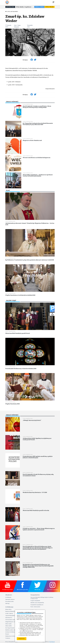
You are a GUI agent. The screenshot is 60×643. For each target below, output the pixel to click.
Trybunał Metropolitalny (10, 615)
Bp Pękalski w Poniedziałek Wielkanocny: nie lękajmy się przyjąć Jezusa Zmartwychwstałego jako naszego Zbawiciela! (38, 566)
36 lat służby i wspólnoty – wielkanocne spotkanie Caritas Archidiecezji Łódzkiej (25, 7)
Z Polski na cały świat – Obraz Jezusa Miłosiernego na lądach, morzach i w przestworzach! (39, 529)
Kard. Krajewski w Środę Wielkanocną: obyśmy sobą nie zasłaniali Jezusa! (38, 474)
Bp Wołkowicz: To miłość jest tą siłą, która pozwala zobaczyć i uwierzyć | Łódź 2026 (29, 260)
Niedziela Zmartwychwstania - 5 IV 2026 (35, 492)
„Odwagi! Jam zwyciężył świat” (32, 420)
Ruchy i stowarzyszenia (35, 606)
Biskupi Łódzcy (8, 609)
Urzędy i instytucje (9, 613)
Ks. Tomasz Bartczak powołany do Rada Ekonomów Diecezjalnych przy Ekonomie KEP (38, 123)
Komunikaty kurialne (9, 601)
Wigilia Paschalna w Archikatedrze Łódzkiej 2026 (20, 295)
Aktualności (8, 595)
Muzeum (7, 634)
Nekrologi (7, 603)
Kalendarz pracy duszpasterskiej (37, 602)
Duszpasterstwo (35, 595)
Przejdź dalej (21, 638)
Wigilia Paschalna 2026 (12, 404)
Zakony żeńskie (8, 626)
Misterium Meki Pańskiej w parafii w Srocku (36, 510)
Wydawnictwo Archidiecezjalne (11, 636)
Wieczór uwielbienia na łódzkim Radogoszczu (36, 157)
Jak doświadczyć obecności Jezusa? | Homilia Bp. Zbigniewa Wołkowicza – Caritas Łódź (29, 223)
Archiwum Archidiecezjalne (11, 632)
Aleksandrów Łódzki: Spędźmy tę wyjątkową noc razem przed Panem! (37, 438)
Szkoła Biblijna (49, 7)
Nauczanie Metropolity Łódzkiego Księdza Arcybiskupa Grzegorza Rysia (42, 598)
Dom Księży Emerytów (9, 628)
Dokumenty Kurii (8, 617)
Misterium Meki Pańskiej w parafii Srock (17, 333)
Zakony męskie (8, 623)
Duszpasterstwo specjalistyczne (37, 604)
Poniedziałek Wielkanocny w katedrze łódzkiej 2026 (20, 368)
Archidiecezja (8, 597)
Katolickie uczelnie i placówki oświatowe (13, 630)
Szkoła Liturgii (39, 7)
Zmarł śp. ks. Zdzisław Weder (24, 18)
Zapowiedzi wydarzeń (9, 599)
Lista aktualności (12, 11)
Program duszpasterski (35, 600)
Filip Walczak (52, 641)
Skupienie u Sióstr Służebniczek (32, 140)
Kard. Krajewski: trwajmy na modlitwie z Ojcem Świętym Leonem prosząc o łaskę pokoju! (37, 106)
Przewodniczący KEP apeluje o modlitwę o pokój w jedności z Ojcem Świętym (37, 456)
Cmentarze (7, 638)
